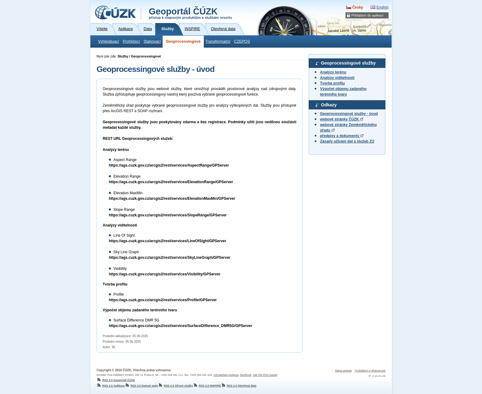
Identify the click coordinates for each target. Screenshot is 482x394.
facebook (245, 374)
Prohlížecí (131, 41)
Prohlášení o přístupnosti (370, 370)
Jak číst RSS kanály (265, 374)
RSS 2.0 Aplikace (111, 385)
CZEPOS (242, 41)
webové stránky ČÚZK (341, 119)
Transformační (218, 41)
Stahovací (152, 41)
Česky (357, 7)
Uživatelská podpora (226, 374)
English (383, 7)
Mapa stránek (343, 370)
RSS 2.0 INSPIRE (207, 385)
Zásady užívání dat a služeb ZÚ (347, 141)
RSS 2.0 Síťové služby (175, 385)
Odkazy (329, 104)
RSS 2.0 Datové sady (141, 385)
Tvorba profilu (332, 83)
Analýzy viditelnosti (337, 78)
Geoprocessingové (183, 41)
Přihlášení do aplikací (367, 15)
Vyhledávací (108, 41)
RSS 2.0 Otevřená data (238, 385)
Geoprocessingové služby (348, 63)
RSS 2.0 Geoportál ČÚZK (116, 380)
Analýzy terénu (333, 72)
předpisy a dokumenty (341, 136)
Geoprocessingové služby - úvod (349, 114)
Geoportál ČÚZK (190, 12)
